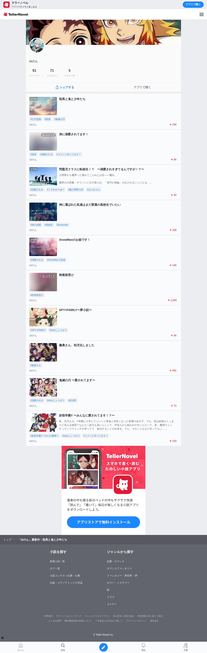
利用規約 (48, 616)
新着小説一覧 (57, 561)
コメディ (112, 604)
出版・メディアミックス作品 (66, 582)
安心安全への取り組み (123, 616)
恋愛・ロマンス (115, 561)
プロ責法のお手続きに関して (108, 621)
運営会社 (154, 621)
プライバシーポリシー (136, 621)
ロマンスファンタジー (119, 568)
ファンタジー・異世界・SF (122, 575)
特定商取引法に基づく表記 (150, 616)
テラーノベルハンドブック (68, 616)
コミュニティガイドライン (97, 616)
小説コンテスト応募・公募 (65, 575)
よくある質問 (55, 621)
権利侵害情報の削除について (78, 621)
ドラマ (110, 597)
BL (108, 589)
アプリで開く (193, 4)
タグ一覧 (55, 568)
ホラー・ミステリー (118, 582)
